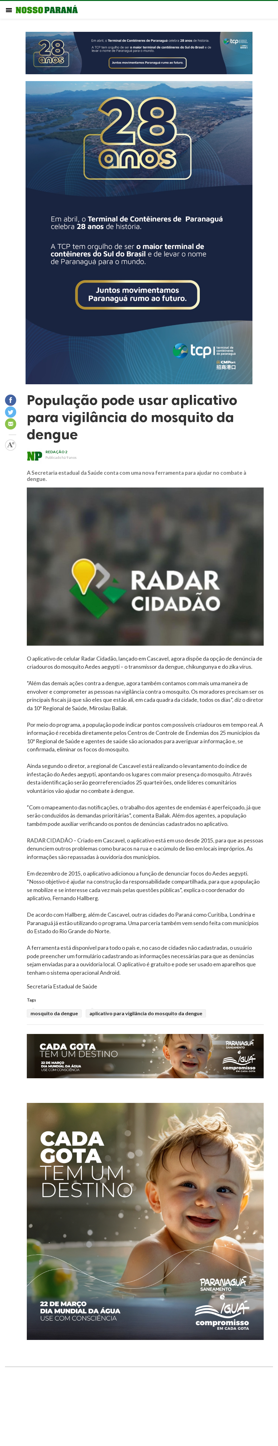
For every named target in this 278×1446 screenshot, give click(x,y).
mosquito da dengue (54, 1013)
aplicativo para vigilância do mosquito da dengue (145, 1013)
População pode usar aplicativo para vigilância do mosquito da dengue (132, 417)
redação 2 (56, 451)
